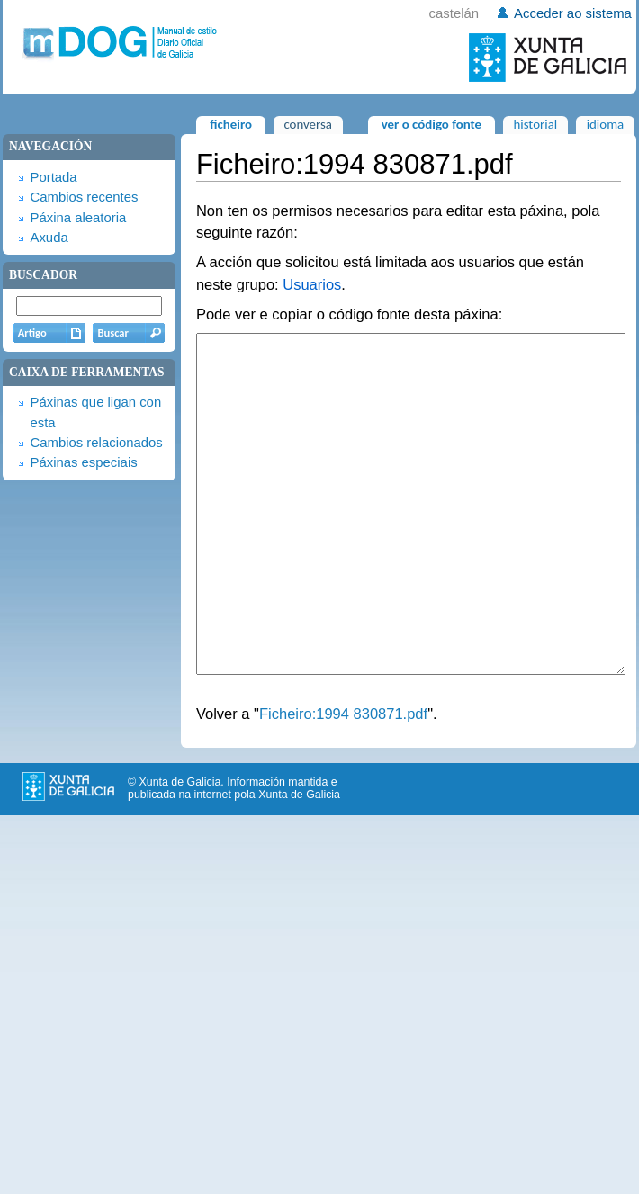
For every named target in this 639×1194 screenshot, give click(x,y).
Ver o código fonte (432, 124)
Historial (535, 124)
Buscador (43, 275)
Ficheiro (231, 124)
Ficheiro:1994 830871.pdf (343, 781)
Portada (53, 177)
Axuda (49, 237)
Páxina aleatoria (78, 218)
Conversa (307, 124)
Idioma (606, 124)
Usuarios (312, 284)
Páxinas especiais (83, 462)
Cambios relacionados (96, 442)
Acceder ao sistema (573, 13)
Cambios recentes (84, 197)
